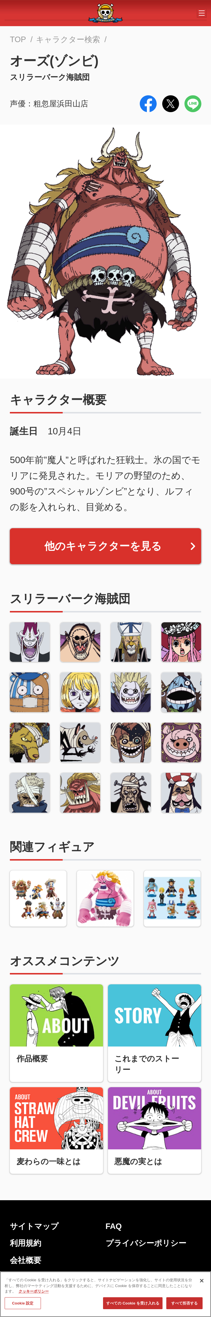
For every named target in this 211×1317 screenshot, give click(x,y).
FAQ (114, 1226)
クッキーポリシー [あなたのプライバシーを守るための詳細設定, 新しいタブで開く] (34, 1293)
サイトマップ (34, 1226)
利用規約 (25, 1243)
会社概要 (25, 1260)
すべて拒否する (184, 1305)
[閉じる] (201, 1282)
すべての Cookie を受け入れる (132, 1305)
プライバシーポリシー (146, 1243)
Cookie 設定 (22, 1305)
